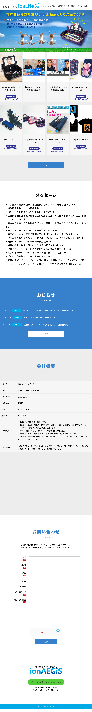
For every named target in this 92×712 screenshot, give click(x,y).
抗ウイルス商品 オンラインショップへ (46, 685)
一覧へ (46, 165)
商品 (53, 6)
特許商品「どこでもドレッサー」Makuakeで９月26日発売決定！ (48, 310)
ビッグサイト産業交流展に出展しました (39, 317)
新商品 (17, 310)
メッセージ (45, 6)
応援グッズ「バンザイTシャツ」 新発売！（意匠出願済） (46, 324)
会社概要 (71, 6)
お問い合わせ (82, 6)
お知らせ (61, 6)
